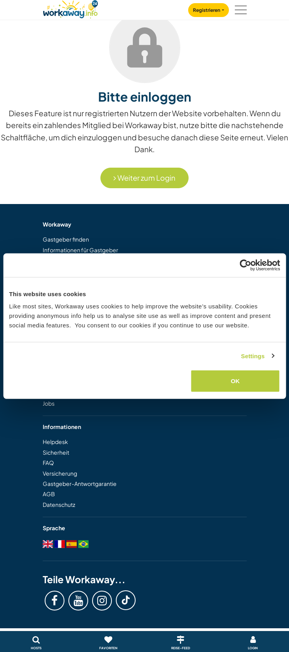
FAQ (48, 462)
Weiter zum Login (144, 177)
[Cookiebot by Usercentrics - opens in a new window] (245, 265)
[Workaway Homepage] (70, 8)
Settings (253, 355)
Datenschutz (59, 504)
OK (235, 381)
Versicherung (60, 473)
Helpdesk (55, 441)
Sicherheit (56, 452)
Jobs (49, 403)
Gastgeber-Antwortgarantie (80, 483)
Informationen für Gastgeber (80, 249)
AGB (49, 493)
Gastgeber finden (66, 239)
